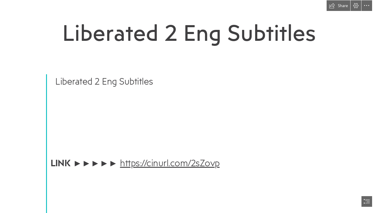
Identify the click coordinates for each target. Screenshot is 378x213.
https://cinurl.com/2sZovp (169, 162)
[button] (338, 5)
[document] (189, 106)
